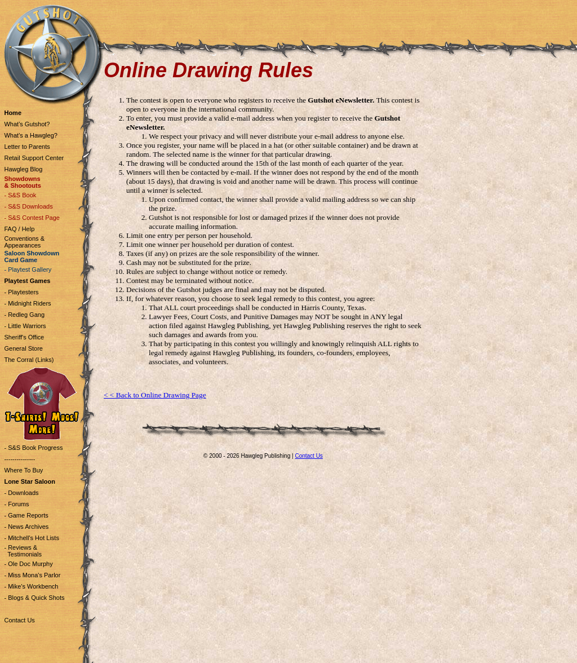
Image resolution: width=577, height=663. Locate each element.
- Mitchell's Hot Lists (31, 537)
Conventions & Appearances (24, 242)
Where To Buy (23, 470)
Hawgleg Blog (23, 169)
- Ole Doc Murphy (28, 563)
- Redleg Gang (24, 314)
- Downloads (21, 492)
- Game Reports (26, 515)
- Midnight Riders (27, 303)
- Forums (16, 504)
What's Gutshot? (27, 124)
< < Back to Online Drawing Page (155, 395)
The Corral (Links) (29, 359)
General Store (23, 348)
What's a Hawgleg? (30, 135)
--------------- (19, 459)
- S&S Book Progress (33, 447)
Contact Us (19, 620)
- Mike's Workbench (31, 586)
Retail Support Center (34, 157)
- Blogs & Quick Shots (34, 597)
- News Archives (26, 526)
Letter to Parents (27, 146)
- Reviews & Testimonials (22, 551)
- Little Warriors (25, 325)
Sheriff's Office (24, 337)
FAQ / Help (19, 229)
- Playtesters (21, 292)
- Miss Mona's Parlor (32, 575)
